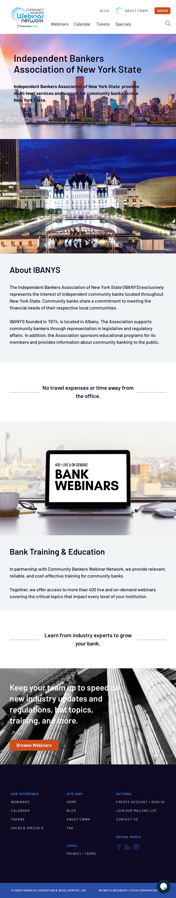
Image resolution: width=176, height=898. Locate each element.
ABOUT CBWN (78, 819)
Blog (104, 10)
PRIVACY (74, 853)
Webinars (60, 24)
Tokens (103, 24)
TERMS (90, 853)
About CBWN (131, 10)
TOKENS (18, 819)
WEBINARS (20, 801)
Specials (123, 24)
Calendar (82, 24)
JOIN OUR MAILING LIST (136, 810)
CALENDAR (20, 810)
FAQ (70, 828)
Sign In (162, 10)
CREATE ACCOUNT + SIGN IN (140, 801)
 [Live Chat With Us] (163, 886)
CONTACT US (127, 819)
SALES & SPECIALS (27, 828)
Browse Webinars (34, 745)
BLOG (71, 810)
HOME (71, 801)
